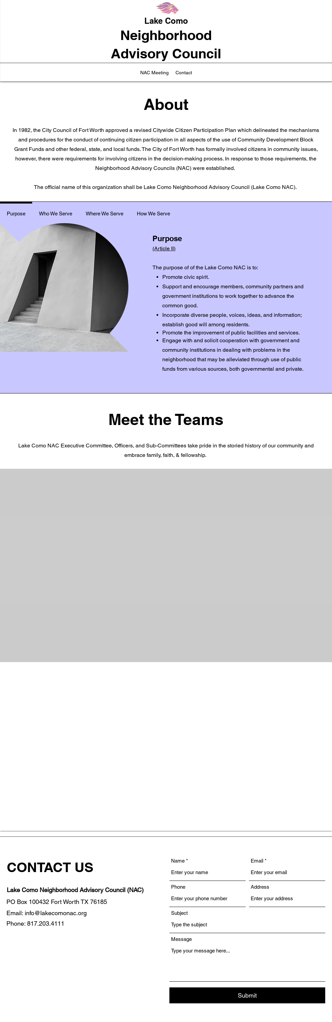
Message (181, 939)
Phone (178, 886)
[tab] (16, 212)
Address (260, 886)
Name (178, 860)
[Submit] (247, 995)
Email (257, 860)
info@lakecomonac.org (56, 913)
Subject (179, 912)
